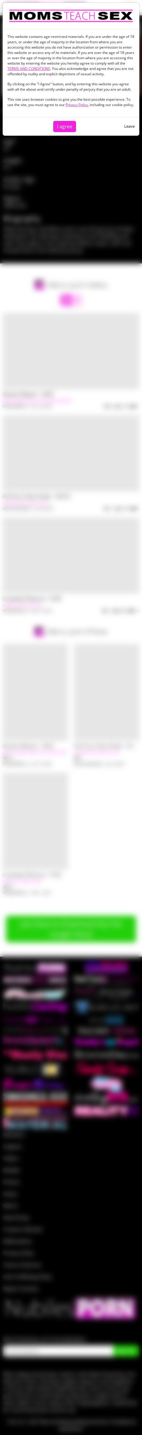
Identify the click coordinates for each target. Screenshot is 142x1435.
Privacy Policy (77, 104)
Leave (129, 126)
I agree (64, 126)
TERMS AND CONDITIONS (28, 68)
